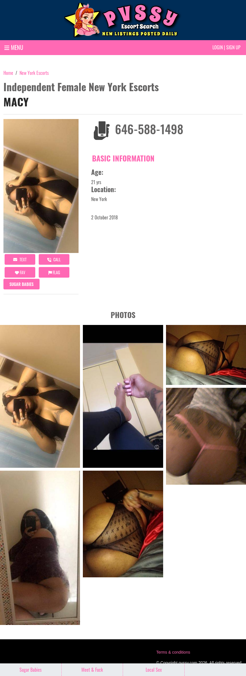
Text (20, 259)
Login (217, 47)
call (54, 259)
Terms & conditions (173, 652)
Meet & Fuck (92, 669)
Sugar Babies (21, 284)
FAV (20, 272)
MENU (13, 47)
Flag (54, 272)
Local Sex (154, 669)
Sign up (233, 47)
